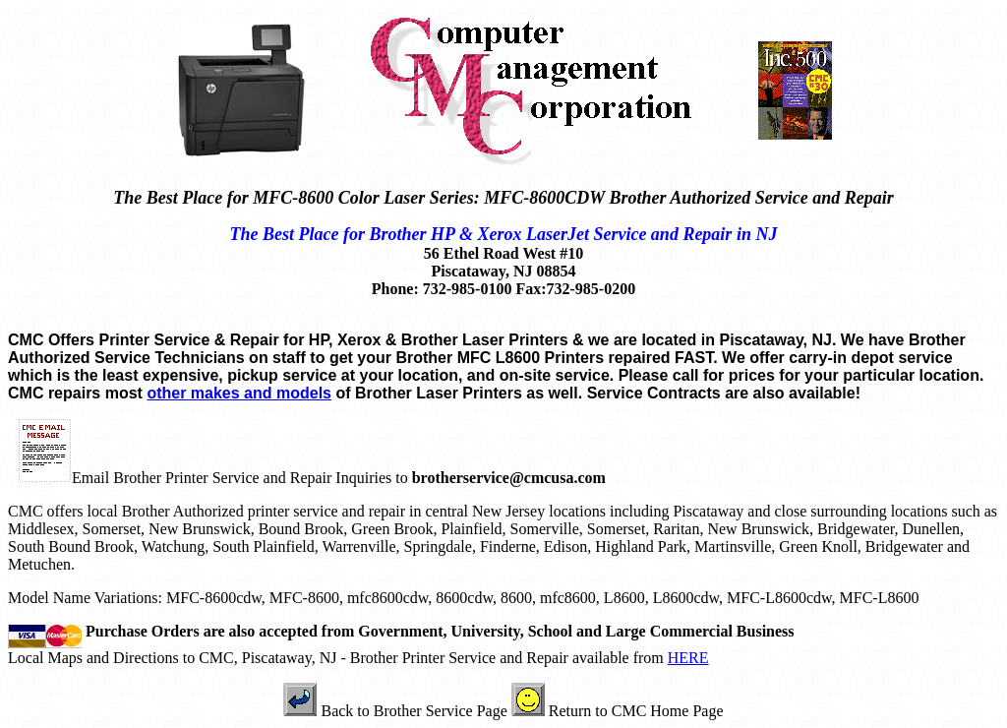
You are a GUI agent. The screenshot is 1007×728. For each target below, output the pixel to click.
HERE (688, 657)
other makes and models (239, 393)
